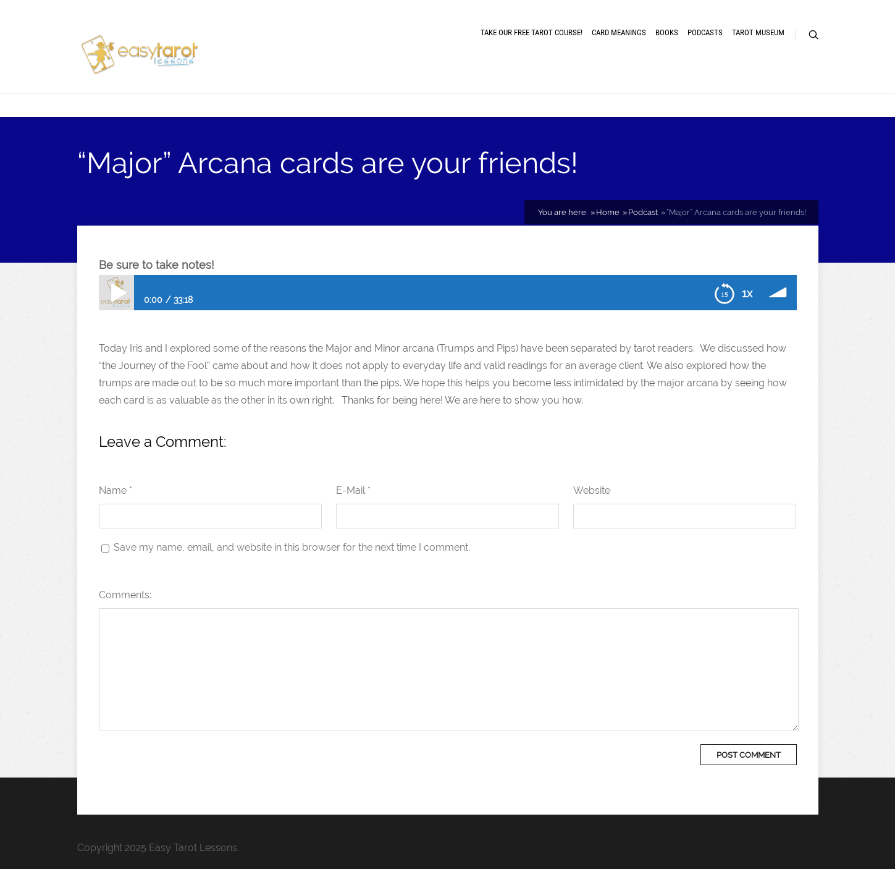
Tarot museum (758, 32)
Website (591, 490)
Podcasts (705, 32)
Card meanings (619, 32)
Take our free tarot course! (531, 32)
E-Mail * (353, 490)
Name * (115, 490)
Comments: (125, 595)
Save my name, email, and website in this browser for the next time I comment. (292, 547)
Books (666, 32)
